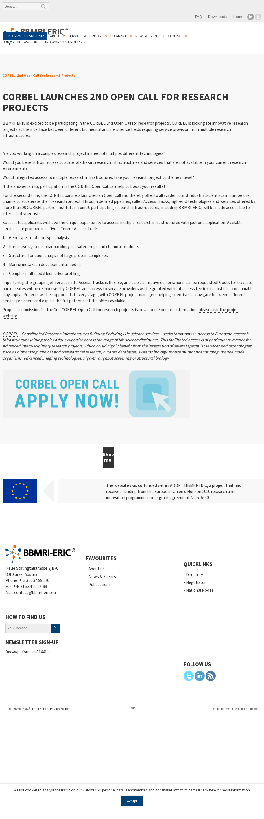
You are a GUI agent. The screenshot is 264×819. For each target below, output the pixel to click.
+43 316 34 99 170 (34, 580)
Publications (99, 584)
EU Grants (119, 36)
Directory (194, 574)
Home (238, 16)
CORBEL (98, 123)
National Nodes (200, 590)
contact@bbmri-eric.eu (35, 592)
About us (96, 568)
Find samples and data (25, 36)
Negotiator (196, 582)
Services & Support (85, 36)
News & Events (147, 36)
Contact (175, 36)
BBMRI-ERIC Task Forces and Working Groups (42, 42)
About (55, 36)
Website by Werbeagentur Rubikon (236, 709)
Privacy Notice (59, 709)
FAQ (198, 16)
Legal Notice (40, 709)
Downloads (217, 16)
